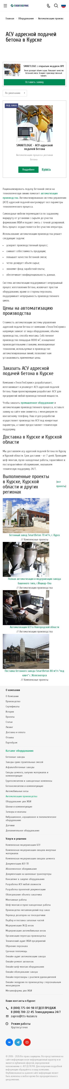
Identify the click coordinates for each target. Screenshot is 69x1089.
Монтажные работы (16, 899)
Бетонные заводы (15, 757)
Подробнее (28, 169)
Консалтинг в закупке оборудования (25, 879)
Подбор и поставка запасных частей (25, 920)
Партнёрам (11, 742)
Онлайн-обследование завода (22, 971)
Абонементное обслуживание (21, 868)
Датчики (10, 825)
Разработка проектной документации (26, 889)
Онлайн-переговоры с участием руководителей (31, 977)
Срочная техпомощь (16, 951)
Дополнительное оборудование (22, 830)
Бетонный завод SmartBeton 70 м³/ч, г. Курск (34, 535)
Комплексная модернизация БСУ (23, 844)
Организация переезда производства (26, 935)
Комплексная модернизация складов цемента (30, 858)
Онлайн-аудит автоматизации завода (26, 956)
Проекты (10, 716)
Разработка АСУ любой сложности (23, 884)
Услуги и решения (16, 838)
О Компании (12, 696)
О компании (13, 690)
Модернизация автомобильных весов (26, 930)
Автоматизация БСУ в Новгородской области (34, 627)
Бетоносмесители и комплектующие (24, 786)
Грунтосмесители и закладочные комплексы (29, 780)
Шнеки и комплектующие (19, 806)
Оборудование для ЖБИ (18, 801)
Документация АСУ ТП (17, 863)
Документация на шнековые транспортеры (28, 874)
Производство (13, 701)
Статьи (9, 722)
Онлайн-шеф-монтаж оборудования (25, 966)
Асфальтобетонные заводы (20, 767)
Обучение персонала (17, 946)
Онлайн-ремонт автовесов (20, 961)
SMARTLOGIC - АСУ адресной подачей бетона (34, 147)
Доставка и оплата (15, 732)
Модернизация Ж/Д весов (20, 925)
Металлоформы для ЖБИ (19, 990)
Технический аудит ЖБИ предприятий (26, 941)
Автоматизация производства (21, 796)
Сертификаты (12, 706)
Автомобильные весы (17, 791)
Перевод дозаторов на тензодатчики (25, 915)
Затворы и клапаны (16, 811)
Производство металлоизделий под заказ (28, 910)
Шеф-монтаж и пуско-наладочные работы (28, 904)
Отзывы (10, 737)
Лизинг (9, 727)
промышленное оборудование (37, 402)
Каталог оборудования (19, 750)
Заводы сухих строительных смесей (24, 762)
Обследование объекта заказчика (24, 894)
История (10, 711)
